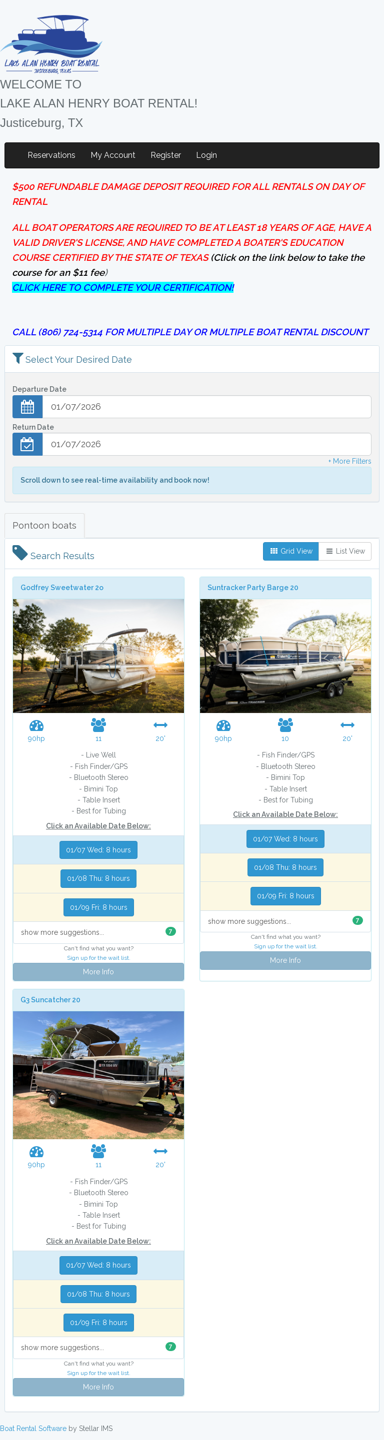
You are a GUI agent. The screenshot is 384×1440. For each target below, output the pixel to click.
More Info (98, 972)
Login (206, 155)
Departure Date (39, 389)
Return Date (33, 427)
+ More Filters (350, 461)
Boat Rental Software (33, 1429)
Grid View (291, 551)
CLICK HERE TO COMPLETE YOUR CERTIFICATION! (123, 287)
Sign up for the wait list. (98, 957)
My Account (113, 155)
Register (165, 155)
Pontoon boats (44, 525)
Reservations (52, 155)
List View (345, 551)
